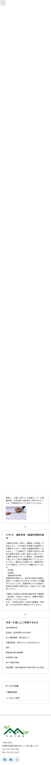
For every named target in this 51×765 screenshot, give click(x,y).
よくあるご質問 (12, 698)
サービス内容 (11, 686)
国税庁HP (35, 586)
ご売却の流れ (11, 692)
